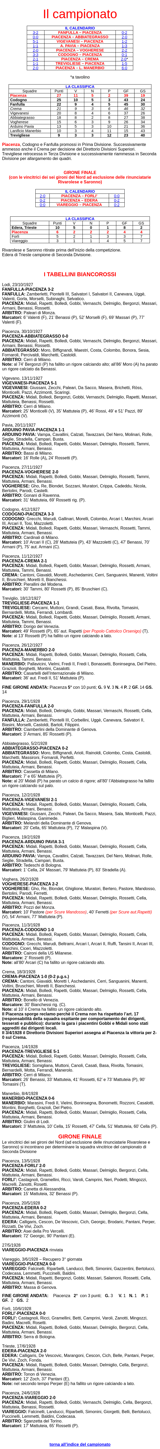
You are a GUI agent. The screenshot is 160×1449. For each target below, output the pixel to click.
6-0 (124, 68)
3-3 (35, 55)
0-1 (124, 55)
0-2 (124, 32)
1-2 (124, 41)
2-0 (124, 37)
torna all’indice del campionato (80, 1444)
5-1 (35, 41)
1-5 (124, 63)
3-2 (35, 32)
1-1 (35, 46)
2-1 (35, 59)
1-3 (124, 46)
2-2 (124, 50)
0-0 (35, 37)
